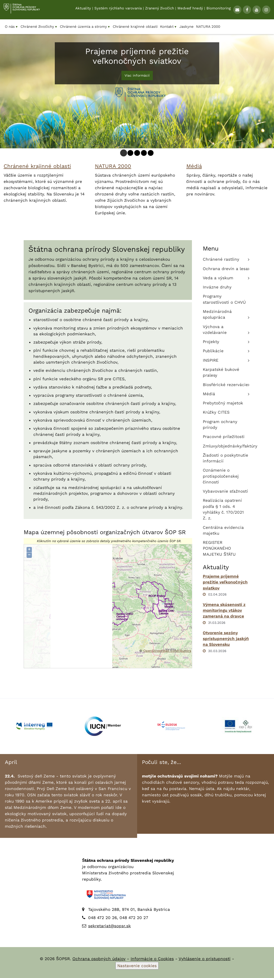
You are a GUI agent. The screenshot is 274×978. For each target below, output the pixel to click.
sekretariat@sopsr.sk (109, 925)
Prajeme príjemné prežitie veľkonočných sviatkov (225, 582)
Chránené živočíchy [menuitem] (39, 26)
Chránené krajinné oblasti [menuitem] (135, 26)
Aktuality (83, 10)
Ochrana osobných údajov (99, 958)
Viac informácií (137, 75)
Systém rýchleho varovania (118, 10)
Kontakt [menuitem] (168, 26)
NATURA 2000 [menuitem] (208, 26)
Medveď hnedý (190, 10)
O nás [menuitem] (11, 26)
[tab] (123, 153)
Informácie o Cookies (152, 958)
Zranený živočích (159, 10)
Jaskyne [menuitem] (186, 26)
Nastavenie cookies (137, 965)
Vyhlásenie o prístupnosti (205, 958)
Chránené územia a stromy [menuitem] (85, 26)
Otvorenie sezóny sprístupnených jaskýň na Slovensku (226, 638)
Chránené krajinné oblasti (37, 166)
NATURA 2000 (113, 166)
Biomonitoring (218, 10)
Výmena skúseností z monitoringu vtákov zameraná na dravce (224, 610)
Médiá (194, 166)
